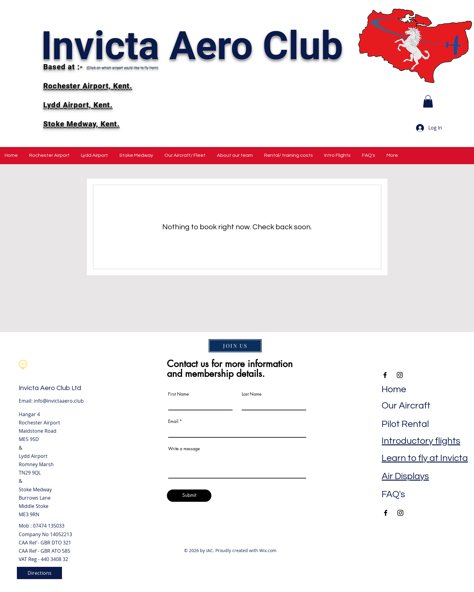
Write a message (184, 449)
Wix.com (267, 550)
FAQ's (393, 494)
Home (394, 389)
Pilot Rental (405, 424)
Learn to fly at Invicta (425, 458)
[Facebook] (386, 513)
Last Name (251, 394)
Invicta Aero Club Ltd (50, 388)
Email (173, 421)
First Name (178, 394)
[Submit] (189, 495)
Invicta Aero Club (192, 46)
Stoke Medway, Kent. (81, 124)
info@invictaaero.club (59, 400)
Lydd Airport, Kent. (78, 105)
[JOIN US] (235, 346)
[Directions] (39, 573)
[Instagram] (400, 513)
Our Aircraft (406, 405)
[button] (428, 101)
